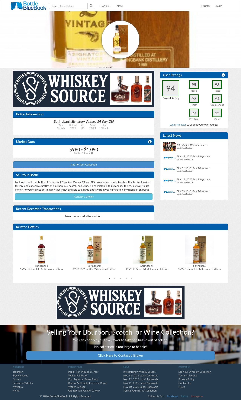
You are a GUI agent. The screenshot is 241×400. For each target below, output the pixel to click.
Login (219, 5)
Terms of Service (188, 375)
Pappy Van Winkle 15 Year (83, 371)
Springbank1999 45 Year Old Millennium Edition (199, 267)
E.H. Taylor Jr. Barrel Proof (83, 379)
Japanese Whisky (23, 383)
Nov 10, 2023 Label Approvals (140, 386)
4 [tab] (126, 278)
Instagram (197, 396)
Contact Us (184, 383)
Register (205, 5)
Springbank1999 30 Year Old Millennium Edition (41, 267)
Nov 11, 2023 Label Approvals (140, 383)
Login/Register (177, 124)
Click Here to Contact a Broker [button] (120, 355)
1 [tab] (109, 278)
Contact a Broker (84, 196)
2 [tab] (115, 278)
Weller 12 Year (76, 386)
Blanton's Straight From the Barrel (87, 383)
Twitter (185, 396)
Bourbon (18, 371)
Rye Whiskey (20, 375)
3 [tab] (120, 278)
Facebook (172, 396)
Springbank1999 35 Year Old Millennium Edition (94, 267)
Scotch (17, 379)
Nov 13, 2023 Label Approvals (140, 375)
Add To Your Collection (84, 164)
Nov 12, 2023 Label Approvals (140, 379)
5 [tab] (132, 278)
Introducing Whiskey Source (139, 371)
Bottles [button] (106, 5)
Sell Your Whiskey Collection (194, 371)
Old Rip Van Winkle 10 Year (84, 390)
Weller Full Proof (78, 375)
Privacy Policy (186, 379)
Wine (16, 390)
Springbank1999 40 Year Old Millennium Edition (147, 267)
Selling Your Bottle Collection (140, 390)
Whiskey (18, 386)
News (120, 5)
